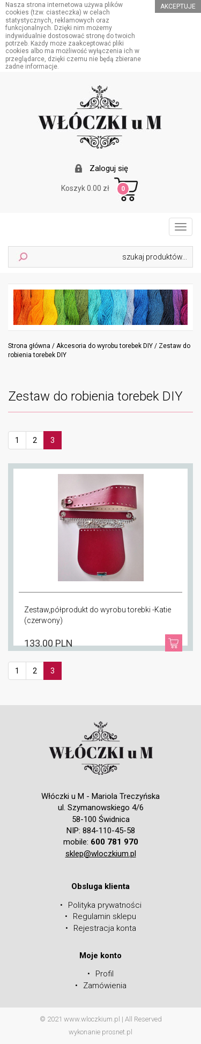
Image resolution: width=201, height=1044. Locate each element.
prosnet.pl (117, 1032)
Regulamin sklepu (104, 916)
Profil (104, 974)
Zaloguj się (109, 168)
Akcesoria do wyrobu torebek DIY (104, 346)
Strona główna (29, 346)
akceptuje (178, 6)
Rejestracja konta (104, 928)
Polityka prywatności (105, 905)
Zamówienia (104, 985)
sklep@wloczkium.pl (100, 853)
